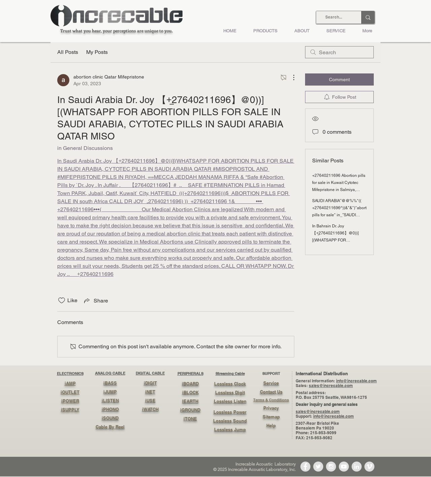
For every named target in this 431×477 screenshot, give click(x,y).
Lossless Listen (230, 401)
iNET (150, 391)
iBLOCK (190, 392)
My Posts (97, 52)
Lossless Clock (230, 383)
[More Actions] (290, 77)
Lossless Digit (230, 392)
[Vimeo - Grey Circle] (369, 467)
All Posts (67, 52)
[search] (339, 52)
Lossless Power (229, 412)
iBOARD (190, 383)
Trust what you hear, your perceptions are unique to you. (116, 30)
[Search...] (333, 17)
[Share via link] (95, 300)
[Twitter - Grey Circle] (318, 467)
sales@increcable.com (331, 385)
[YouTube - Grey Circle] (344, 467)
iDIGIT (150, 383)
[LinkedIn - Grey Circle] (357, 467)
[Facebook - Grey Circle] (305, 467)
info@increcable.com (356, 380)
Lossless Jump (230, 429)
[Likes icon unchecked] (61, 300)
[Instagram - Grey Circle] (331, 467)
